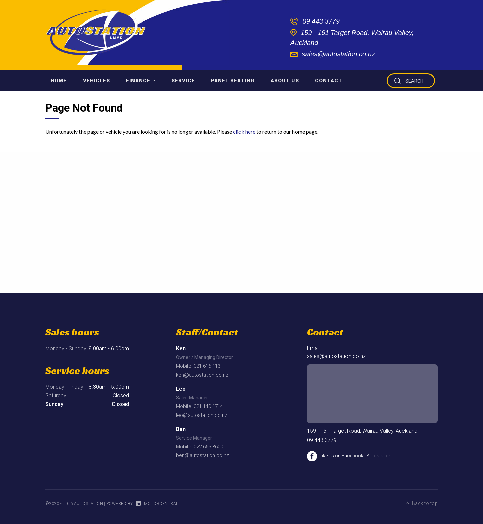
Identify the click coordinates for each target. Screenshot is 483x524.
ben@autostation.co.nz (202, 455)
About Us (285, 81)
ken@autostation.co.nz (202, 375)
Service (183, 81)
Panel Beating (233, 81)
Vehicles (96, 81)
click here (244, 131)
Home (59, 81)
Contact (328, 81)
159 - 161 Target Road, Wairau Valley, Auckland (362, 431)
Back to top (422, 503)
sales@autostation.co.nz (338, 54)
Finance (140, 81)
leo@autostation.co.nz (201, 415)
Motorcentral (157, 503)
